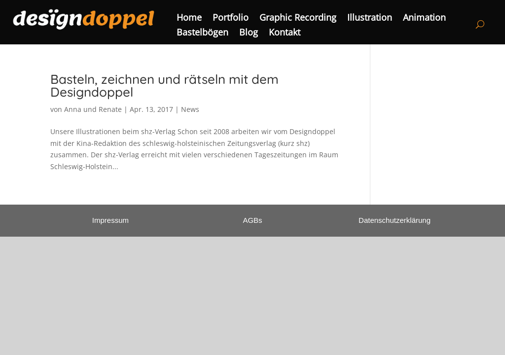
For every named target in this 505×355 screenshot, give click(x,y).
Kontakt (284, 33)
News (190, 109)
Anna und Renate (93, 109)
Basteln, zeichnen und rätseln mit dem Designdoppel (164, 85)
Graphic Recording (297, 18)
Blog (248, 33)
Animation (424, 18)
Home (189, 18)
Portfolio (231, 18)
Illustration (369, 18)
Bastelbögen (202, 33)
